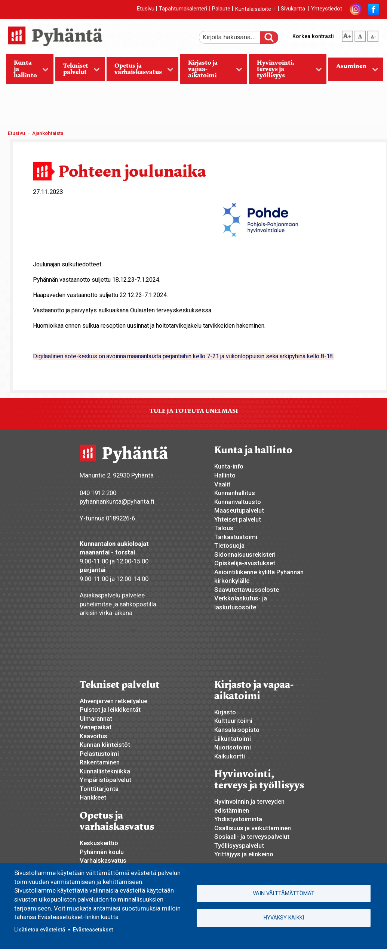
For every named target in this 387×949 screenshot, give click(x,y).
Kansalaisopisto (236, 729)
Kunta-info (228, 466)
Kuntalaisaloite (255, 9)
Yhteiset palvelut (237, 519)
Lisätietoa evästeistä (39, 930)
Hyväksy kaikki (284, 918)
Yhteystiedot (326, 9)
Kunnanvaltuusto (237, 502)
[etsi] (234, 37)
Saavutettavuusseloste (246, 589)
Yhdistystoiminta (238, 819)
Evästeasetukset (93, 930)
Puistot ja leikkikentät (110, 709)
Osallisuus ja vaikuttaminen (252, 828)
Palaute (221, 9)
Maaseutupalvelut (239, 510)
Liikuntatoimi (232, 738)
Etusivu (145, 9)
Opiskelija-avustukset (244, 563)
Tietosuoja (229, 545)
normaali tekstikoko (360, 34)
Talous (223, 528)
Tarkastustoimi (235, 537)
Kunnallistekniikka (105, 771)
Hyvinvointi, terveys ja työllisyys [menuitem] (285, 71)
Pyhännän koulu (102, 852)
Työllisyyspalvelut (239, 845)
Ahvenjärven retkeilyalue (113, 701)
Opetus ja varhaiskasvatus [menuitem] (140, 71)
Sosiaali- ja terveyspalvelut (251, 836)
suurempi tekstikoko (347, 34)
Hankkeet (93, 797)
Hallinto (225, 475)
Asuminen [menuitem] (353, 71)
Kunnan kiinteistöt (105, 744)
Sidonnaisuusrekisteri (245, 554)
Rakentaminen (100, 762)
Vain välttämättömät (283, 893)
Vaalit (222, 484)
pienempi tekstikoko (372, 34)
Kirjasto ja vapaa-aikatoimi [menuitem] (211, 71)
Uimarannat (96, 718)
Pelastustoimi (99, 753)
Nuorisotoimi (232, 747)
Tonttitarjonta (99, 788)
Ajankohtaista (47, 133)
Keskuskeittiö (99, 843)
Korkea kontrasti (313, 36)
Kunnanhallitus (234, 493)
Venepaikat (95, 727)
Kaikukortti (229, 756)
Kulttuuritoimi (233, 720)
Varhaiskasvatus (103, 860)
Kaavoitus (93, 736)
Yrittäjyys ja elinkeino (243, 854)
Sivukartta (293, 9)
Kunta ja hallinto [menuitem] (27, 71)
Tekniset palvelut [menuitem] (77, 71)
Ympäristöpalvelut (105, 779)
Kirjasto (225, 712)
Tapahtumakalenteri (183, 9)
